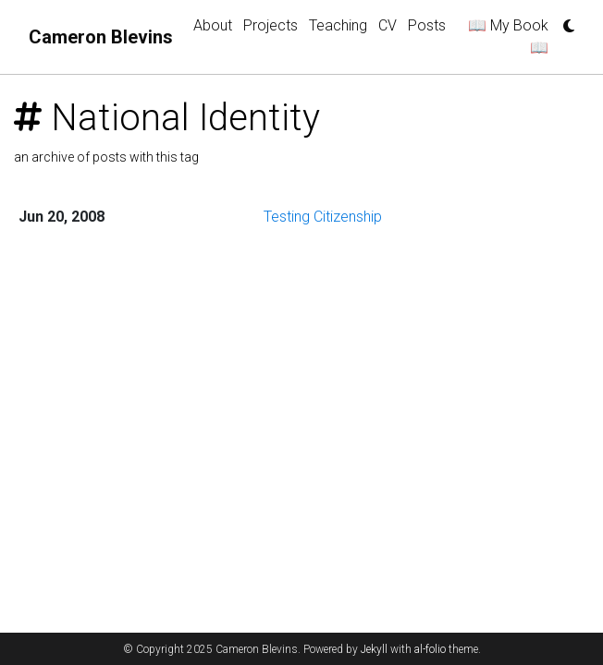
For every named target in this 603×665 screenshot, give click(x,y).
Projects (270, 25)
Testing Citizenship (323, 216)
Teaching (338, 25)
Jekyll (374, 649)
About (212, 25)
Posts (427, 25)
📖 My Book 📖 (508, 36)
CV (387, 25)
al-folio (430, 649)
